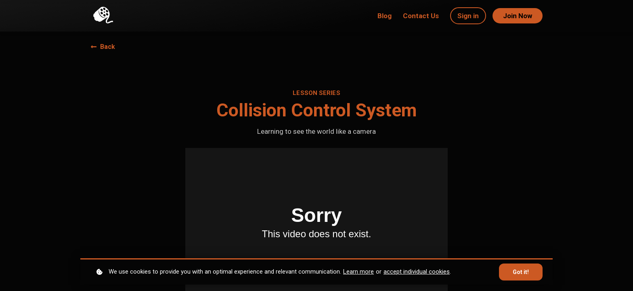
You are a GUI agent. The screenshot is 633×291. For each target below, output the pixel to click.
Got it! (521, 272)
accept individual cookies (417, 271)
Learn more (358, 271)
